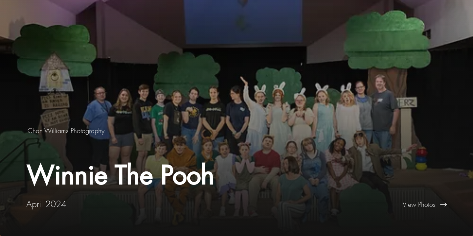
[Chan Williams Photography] (66, 130)
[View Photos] (355, 204)
